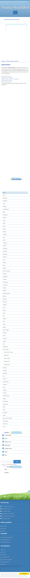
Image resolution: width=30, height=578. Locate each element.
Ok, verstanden (24, 573)
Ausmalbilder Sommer (6, 518)
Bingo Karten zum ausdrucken (7, 77)
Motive (10, 19)
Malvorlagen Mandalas (6, 542)
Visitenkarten (4, 526)
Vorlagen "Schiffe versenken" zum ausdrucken (10, 79)
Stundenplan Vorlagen (6, 511)
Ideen (6, 469)
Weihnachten (7, 445)
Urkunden (4, 528)
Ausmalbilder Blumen (6, 539)
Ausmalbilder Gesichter (6, 508)
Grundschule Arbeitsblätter (7, 559)
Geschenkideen (8, 435)
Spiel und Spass (15, 19)
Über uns (3, 552)
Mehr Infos (26, 576)
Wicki (6, 438)
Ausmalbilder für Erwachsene (7, 506)
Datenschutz (4, 554)
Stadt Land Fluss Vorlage (6, 76)
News (6, 455)
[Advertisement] (13, 39)
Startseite (3, 549)
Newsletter (4, 564)
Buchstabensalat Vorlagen (6, 81)
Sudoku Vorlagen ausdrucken (6, 80)
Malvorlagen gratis (5, 561)
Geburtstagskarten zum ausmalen (8, 516)
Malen (6, 451)
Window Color (8, 441)
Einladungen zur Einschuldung (8, 513)
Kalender (7, 472)
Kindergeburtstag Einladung (7, 537)
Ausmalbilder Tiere (5, 557)
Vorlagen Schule (8, 448)
